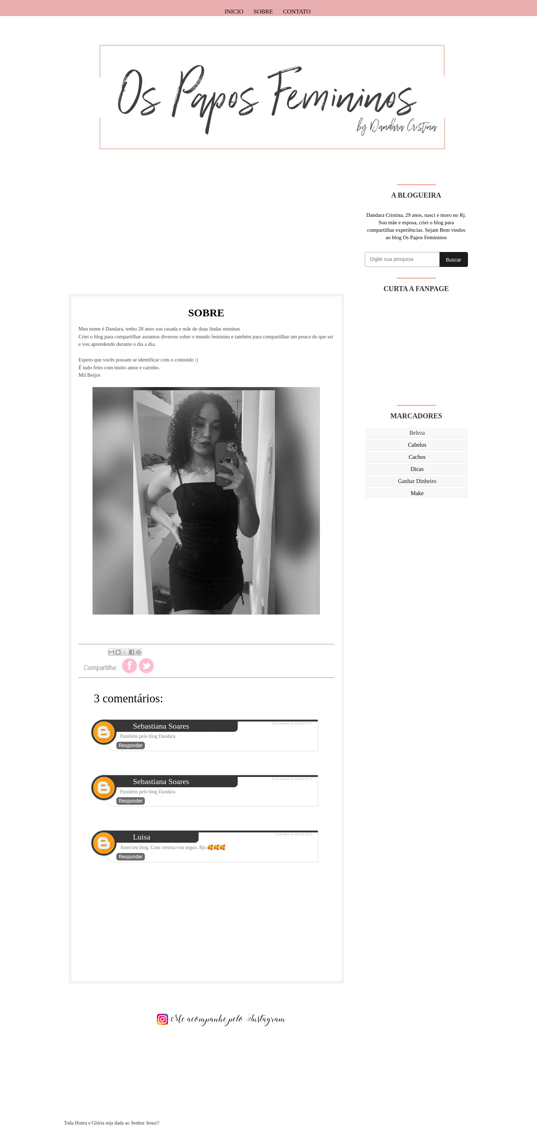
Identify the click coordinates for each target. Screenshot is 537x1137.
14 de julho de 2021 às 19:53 (293, 834)
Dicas (417, 469)
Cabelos (417, 445)
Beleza (417, 433)
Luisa (141, 836)
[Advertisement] (206, 234)
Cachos (417, 457)
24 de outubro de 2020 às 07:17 (292, 723)
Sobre (263, 11)
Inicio (234, 11)
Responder (131, 745)
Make (417, 493)
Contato (297, 11)
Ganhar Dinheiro (417, 481)
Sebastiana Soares (161, 726)
